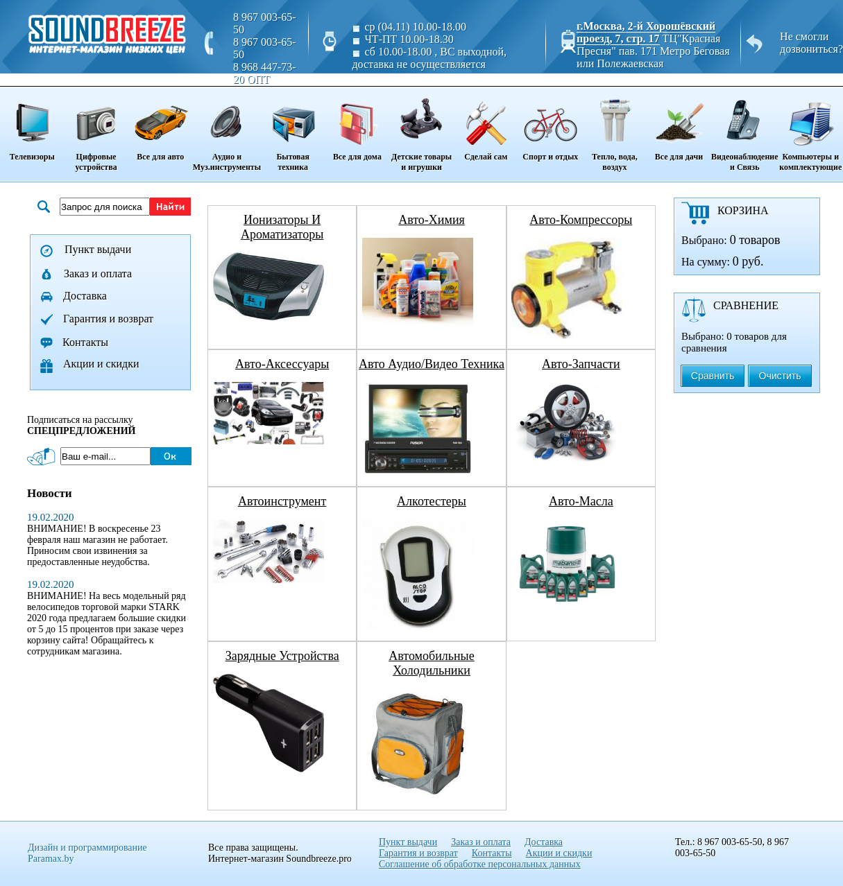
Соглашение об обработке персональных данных (480, 864)
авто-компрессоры (580, 220)
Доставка (85, 296)
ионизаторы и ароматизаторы (282, 227)
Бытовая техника (293, 130)
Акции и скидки (101, 364)
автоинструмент (282, 501)
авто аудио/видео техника (431, 364)
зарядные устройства (282, 656)
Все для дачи (679, 125)
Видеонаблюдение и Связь (744, 130)
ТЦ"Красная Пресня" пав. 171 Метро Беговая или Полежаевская (653, 51)
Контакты (85, 342)
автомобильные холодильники (431, 663)
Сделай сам (486, 125)
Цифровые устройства (96, 130)
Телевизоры (32, 125)
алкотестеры (431, 501)
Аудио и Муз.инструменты (227, 130)
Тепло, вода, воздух (615, 130)
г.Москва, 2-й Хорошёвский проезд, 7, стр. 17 (646, 32)
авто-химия (431, 220)
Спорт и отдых (550, 125)
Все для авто (160, 125)
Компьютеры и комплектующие (810, 130)
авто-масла (581, 501)
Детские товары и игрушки (421, 130)
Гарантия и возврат (108, 318)
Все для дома (357, 125)
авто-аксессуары (282, 364)
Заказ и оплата (98, 273)
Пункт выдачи (98, 249)
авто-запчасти (581, 364)
